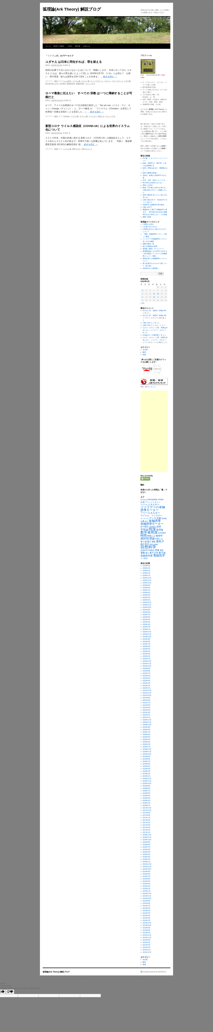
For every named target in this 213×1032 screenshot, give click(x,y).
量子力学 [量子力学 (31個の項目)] (154, 553)
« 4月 (142, 303)
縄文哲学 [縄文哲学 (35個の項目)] (144, 544)
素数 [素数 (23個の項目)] (154, 542)
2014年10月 (147, 898)
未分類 (145, 350)
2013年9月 (146, 928)
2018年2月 (146, 803)
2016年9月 (146, 842)
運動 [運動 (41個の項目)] (142, 552)
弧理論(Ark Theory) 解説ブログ (72, 9)
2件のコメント (87, 149)
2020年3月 (146, 742)
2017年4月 (146, 825)
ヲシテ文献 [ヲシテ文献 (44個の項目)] (155, 518)
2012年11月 (147, 937)
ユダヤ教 (127, 81)
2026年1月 (146, 575)
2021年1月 (146, 717)
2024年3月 (146, 624)
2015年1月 (146, 891)
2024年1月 (146, 629)
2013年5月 (146, 933)
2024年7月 (146, 615)
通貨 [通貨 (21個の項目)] (161, 550)
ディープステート (96, 81)
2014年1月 (146, 920)
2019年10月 (147, 754)
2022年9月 (146, 668)
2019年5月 (146, 766)
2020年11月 (147, 722)
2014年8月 (146, 903)
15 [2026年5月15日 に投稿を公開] (158, 294)
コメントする (90, 84)
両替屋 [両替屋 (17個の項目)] (164, 518)
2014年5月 (146, 911)
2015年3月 (146, 886)
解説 (56, 81)
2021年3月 (146, 712)
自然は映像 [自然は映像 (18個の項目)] (154, 544)
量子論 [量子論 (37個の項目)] (162, 553)
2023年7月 (146, 644)
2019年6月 (146, 764)
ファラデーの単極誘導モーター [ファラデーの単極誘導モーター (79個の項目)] (152, 508)
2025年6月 (146, 593)
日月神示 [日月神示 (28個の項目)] (162, 533)
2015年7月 (146, 876)
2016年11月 (147, 837)
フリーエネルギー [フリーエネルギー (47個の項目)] (150, 512)
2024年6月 (146, 617)
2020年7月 (146, 732)
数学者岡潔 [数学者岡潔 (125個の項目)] (148, 532)
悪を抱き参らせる (51, 84)
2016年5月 (146, 852)
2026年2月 (146, 573)
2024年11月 (147, 605)
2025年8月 (146, 588)
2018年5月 (146, 796)
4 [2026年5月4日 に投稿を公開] (142, 291)
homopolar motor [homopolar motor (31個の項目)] (156, 499)
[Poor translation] (10, 991)
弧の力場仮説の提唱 (150, 246)
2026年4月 (146, 568)
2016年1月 (146, 862)
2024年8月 (146, 612)
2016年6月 (146, 849)
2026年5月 (146, 566)
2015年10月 (147, 869)
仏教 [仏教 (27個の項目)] (142, 521)
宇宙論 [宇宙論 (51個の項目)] (144, 529)
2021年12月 (147, 690)
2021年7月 (146, 703)
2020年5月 (146, 737)
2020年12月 (147, 720)
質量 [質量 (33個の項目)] (157, 550)
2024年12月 (147, 602)
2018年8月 (146, 788)
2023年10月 (147, 637)
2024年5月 (146, 619)
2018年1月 (146, 805)
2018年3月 (146, 800)
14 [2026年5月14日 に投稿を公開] (154, 294)
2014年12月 (147, 893)
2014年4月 (146, 913)
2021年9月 (146, 698)
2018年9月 (146, 786)
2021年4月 (146, 710)
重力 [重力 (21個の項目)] (147, 553)
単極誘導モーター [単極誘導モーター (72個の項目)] (152, 523)
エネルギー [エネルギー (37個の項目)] (153, 504)
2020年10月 (147, 725)
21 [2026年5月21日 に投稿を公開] (154, 297)
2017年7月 (146, 818)
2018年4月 (146, 798)
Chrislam (66, 116)
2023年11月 (147, 634)
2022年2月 (146, 686)
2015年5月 (146, 881)
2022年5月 (146, 678)
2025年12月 (147, 578)
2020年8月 (146, 730)
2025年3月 (146, 600)
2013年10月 (147, 925)
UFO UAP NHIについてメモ (154, 180)
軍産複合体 (71, 84)
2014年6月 (146, 908)
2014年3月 (146, 915)
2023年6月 (146, 646)
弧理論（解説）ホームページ (153, 249)
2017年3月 (146, 827)
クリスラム (93, 116)
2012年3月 (146, 945)
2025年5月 (146, 595)
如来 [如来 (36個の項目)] (158, 526)
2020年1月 (146, 747)
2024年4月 (146, 622)
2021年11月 (147, 693)
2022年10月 (147, 666)
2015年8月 (146, 874)
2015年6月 (146, 879)
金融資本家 (80, 84)
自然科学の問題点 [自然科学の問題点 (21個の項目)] (147, 550)
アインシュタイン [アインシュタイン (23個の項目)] (152, 502)
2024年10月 (147, 607)
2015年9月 (146, 871)
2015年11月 (147, 867)
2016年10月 (147, 840)
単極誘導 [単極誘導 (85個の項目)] (155, 521)
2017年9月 (146, 813)
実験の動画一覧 (148, 244)
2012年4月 (146, 942)
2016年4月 (146, 854)
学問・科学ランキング (147, 387)
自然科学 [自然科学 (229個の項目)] (148, 547)
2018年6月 (146, 793)
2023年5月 (146, 649)
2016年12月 (147, 835)
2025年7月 (146, 590)
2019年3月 (146, 771)
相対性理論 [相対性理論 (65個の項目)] (147, 538)
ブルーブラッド (117, 81)
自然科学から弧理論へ (151, 268)
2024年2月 (146, 627)
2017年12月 (147, 808)
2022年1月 (146, 688)
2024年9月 (146, 610)
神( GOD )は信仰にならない (153, 183)
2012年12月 (147, 935)
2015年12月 (147, 864)
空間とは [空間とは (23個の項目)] (159, 539)
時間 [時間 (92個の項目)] (143, 535)
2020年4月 (146, 739)
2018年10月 (147, 783)
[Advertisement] (154, 431)
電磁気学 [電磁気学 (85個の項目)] (159, 555)
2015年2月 (146, 889)
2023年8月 (146, 641)
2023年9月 (146, 639)
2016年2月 (146, 859)
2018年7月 (146, 791)
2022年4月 (146, 681)
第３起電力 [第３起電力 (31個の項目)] (145, 541)
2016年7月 (146, 847)
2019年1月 (146, 776)
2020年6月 (146, 734)
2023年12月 (147, 632)
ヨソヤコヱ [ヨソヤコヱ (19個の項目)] (144, 518)
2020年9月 (146, 727)
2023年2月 (146, 656)
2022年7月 (146, 673)
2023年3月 (146, 654)
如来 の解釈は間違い (150, 173)
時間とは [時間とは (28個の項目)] (151, 536)
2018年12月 (147, 778)
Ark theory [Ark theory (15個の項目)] (143, 499)
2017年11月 (147, 810)
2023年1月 (146, 659)
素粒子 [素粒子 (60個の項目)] (160, 541)
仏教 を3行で (147, 207)
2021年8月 (146, 700)
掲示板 (77, 46)
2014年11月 (147, 896)
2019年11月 (147, 752)
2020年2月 (146, 744)
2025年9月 (146, 585)
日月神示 (62, 84)
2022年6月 (146, 676)
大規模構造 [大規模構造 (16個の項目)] (152, 527)
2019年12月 (147, 749)
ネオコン (107, 81)
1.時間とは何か (148, 224)
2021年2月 (146, 715)
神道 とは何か (148, 185)
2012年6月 (146, 940)
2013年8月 (146, 930)
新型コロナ (76, 149)
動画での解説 (59, 46)
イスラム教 (76, 81)
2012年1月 (146, 950)
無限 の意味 (147, 217)
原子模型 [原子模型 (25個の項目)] (144, 527)
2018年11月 (147, 781)
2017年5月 (146, 823)
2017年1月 (146, 832)
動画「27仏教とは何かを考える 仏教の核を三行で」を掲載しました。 (155, 190)
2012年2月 (146, 947)
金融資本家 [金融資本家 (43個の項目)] (146, 555)
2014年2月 (146, 918)
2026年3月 (146, 571)
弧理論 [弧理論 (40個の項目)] (159, 529)
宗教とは (101, 116)
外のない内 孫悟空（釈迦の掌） (155, 311)
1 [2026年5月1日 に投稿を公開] (157, 287)
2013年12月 (147, 923)
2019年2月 (146, 774)
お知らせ (86, 46)
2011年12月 (147, 952)
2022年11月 (147, 663)
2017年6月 (146, 820)
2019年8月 (146, 759)
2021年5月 (146, 708)
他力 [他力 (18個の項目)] (146, 521)
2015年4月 (146, 884)
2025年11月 (147, 580)
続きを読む (110, 76)
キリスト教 (85, 81)
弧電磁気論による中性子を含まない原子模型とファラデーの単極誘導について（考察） (155, 253)
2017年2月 (146, 830)
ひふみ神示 (67, 81)
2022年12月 (147, 661)
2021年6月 (146, 705)
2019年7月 (146, 761)
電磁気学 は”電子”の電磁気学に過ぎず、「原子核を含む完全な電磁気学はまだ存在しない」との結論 (155, 212)
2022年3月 (146, 683)
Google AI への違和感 (150, 335)
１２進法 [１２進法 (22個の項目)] (144, 558)
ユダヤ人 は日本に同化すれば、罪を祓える (73, 61)
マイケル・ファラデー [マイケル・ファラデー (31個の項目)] (151, 515)
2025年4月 (146, 597)
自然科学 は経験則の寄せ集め (153, 205)
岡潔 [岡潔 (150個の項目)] (152, 529)
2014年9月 (146, 901)
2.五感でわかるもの (150, 227)
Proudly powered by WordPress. (155, 972)
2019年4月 (146, 769)
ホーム (48, 46)
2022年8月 (146, 671)
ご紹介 (69, 46)
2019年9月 (146, 756)
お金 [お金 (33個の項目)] (142, 502)
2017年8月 (146, 815)
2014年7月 (146, 906)
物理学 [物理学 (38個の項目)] (159, 536)
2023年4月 (146, 651)
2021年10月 (147, 695)
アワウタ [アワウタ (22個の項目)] (144, 505)
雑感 (56, 149)
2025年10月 (147, 583)
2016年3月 (146, 857)
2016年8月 (146, 845)
